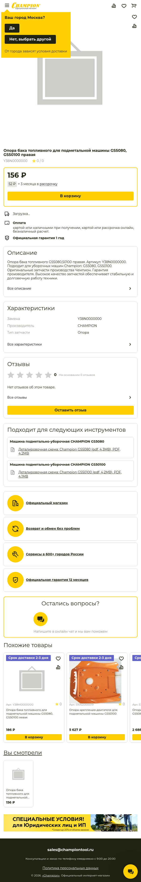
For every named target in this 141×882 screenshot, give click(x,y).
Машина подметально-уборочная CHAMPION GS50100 (57, 465)
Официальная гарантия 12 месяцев (57, 580)
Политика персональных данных (71, 868)
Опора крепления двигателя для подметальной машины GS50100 (93, 711)
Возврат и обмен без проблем (53, 529)
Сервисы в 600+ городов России (55, 554)
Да (12, 28)
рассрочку (49, 184)
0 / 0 (38, 161)
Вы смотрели (23, 752)
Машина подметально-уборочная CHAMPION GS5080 (57, 442)
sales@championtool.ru (70, 850)
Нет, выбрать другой (30, 39)
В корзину (70, 196)
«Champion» (51, 875)
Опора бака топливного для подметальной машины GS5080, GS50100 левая (29, 713)
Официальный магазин (47, 503)
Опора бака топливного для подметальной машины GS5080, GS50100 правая (18, 793)
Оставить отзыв (70, 410)
